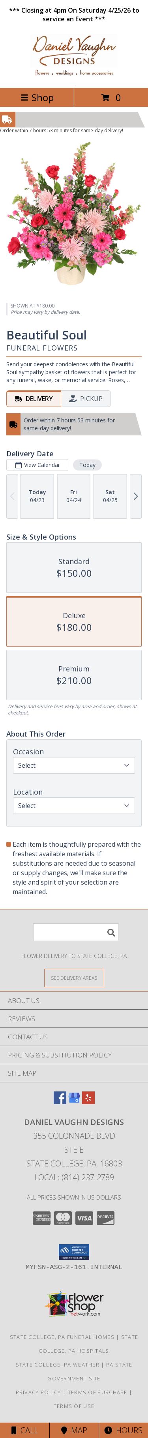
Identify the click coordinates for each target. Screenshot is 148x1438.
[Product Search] (75, 932)
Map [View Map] (74, 1430)
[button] (74, 1252)
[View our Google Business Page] (74, 1101)
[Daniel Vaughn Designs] (74, 76)
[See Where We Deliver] (74, 977)
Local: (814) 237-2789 (74, 1177)
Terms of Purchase (97, 1392)
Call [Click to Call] (24, 1430)
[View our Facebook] (60, 1101)
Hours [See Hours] (123, 1430)
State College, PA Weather (58, 1364)
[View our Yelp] (88, 1101)
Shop (37, 97)
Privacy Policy (38, 1392)
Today (87, 465)
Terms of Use (74, 1406)
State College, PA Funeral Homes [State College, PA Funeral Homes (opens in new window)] (62, 1337)
